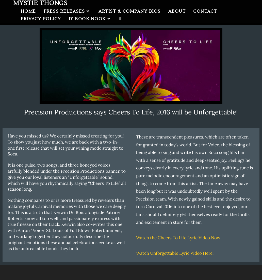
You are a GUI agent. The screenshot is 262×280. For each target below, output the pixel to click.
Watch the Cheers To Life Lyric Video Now (178, 238)
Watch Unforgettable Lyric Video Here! (175, 253)
